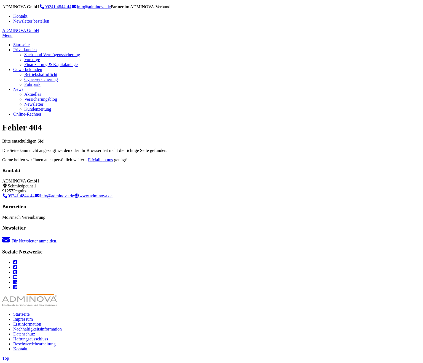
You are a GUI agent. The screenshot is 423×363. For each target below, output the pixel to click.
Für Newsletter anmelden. (29, 241)
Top (5, 358)
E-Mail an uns (100, 159)
